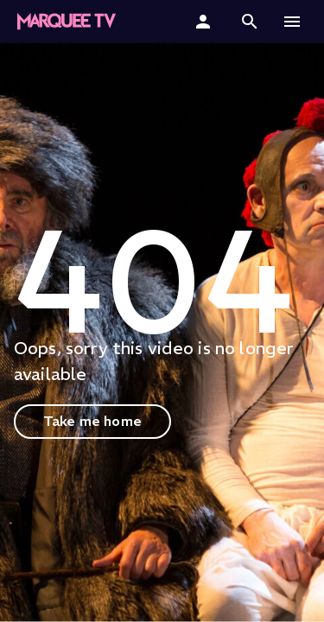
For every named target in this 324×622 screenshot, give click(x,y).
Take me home (92, 420)
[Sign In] (205, 21)
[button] (249, 21)
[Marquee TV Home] (66, 21)
